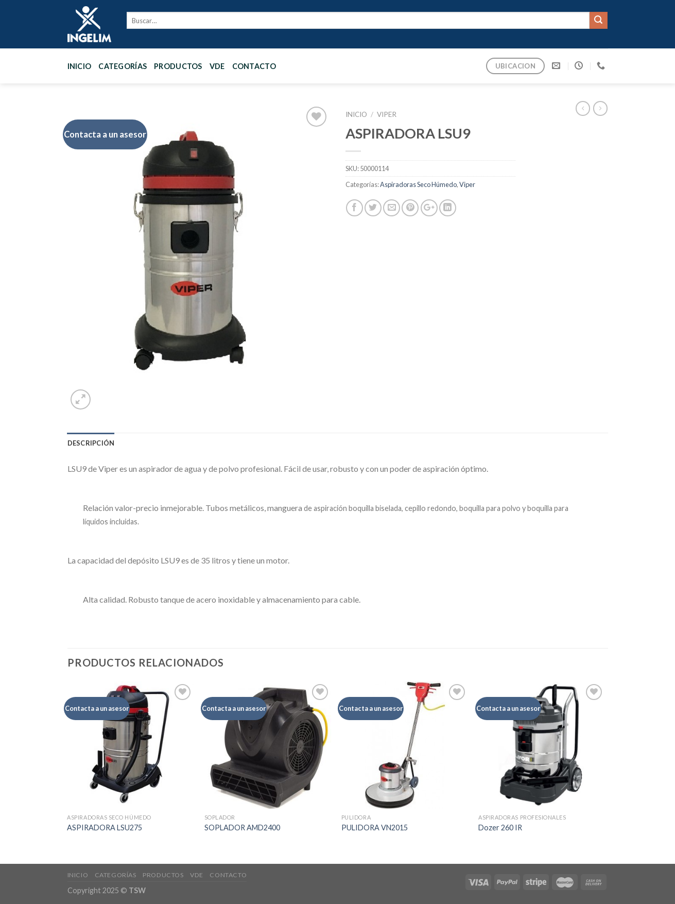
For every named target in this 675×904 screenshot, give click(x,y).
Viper (386, 114)
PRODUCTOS (178, 66)
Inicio (79, 66)
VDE (217, 66)
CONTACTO (254, 66)
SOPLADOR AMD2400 (242, 827)
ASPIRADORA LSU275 (104, 827)
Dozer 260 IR (500, 827)
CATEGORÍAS (122, 66)
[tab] (91, 443)
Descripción (91, 443)
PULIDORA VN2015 (374, 827)
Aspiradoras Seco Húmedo (418, 184)
